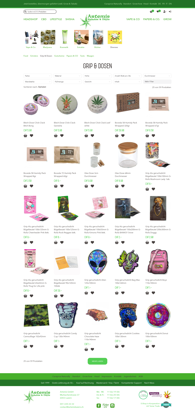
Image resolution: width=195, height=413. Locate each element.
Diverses (114, 47)
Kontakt (153, 4)
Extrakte (80, 47)
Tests (82, 56)
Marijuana (47, 47)
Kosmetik (64, 47)
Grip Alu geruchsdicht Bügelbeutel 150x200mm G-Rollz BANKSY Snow (128, 229)
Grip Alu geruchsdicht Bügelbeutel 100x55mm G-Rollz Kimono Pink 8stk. (96, 229)
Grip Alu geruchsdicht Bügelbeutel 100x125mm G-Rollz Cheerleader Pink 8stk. (36, 229)
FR (163, 4)
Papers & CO (72, 56)
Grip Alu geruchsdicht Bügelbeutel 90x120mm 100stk (65, 283)
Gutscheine (59, 56)
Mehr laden (97, 361)
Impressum (107, 376)
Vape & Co (30, 47)
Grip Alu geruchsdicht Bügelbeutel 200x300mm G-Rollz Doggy (158, 229)
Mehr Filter (149, 82)
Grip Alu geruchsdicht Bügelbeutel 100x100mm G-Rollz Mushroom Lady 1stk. (158, 176)
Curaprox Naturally (113, 4)
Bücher (97, 47)
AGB (141, 376)
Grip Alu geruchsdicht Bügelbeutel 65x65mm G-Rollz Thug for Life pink (35, 283)
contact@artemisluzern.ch (72, 407)
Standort (127, 4)
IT (167, 4)
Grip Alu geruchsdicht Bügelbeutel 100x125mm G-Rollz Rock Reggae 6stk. (67, 229)
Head (145, 4)
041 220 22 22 (67, 404)
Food (26, 56)
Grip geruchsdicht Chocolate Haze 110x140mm (92, 336)
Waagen (90, 56)
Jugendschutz (130, 376)
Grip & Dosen (46, 56)
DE (159, 4)
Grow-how (137, 4)
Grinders (34, 56)
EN (170, 4)
